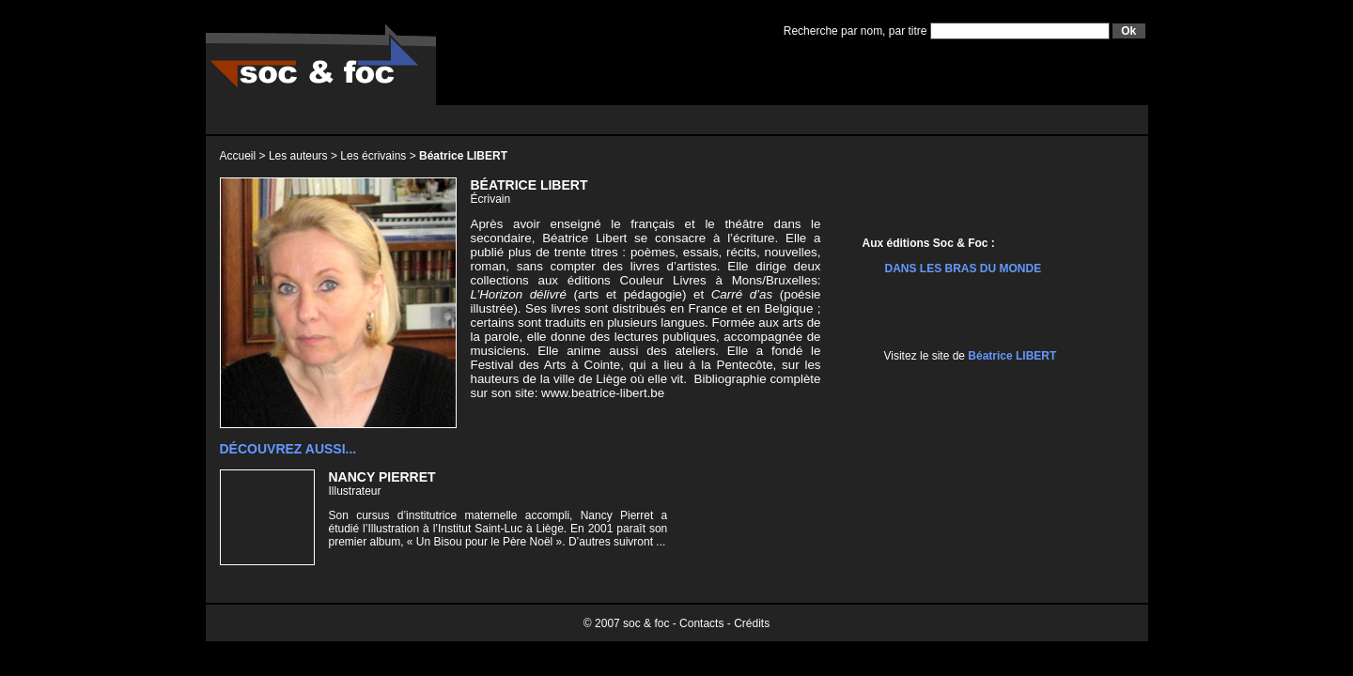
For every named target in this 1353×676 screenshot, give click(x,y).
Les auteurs (298, 155)
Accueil (238, 155)
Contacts (701, 623)
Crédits (752, 623)
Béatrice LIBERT (1012, 355)
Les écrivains (373, 155)
